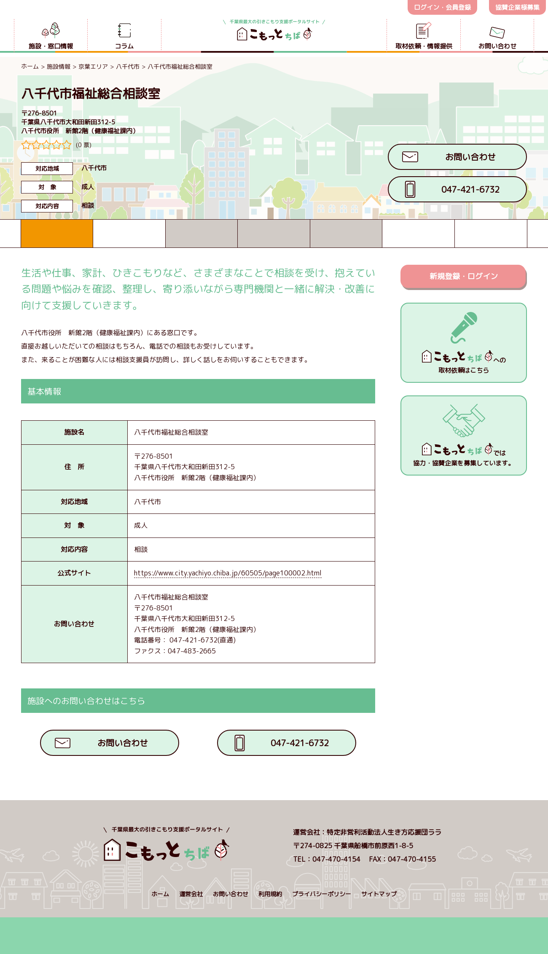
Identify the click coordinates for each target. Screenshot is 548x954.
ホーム (30, 66)
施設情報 (58, 66)
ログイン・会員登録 (442, 7)
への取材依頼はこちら (464, 362)
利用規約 (270, 894)
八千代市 (128, 66)
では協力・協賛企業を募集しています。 (463, 455)
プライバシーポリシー (321, 894)
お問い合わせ (230, 894)
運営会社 (191, 894)
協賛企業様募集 (517, 7)
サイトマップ (379, 894)
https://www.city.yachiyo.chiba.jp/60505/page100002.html (228, 573)
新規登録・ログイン (464, 276)
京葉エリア (93, 66)
